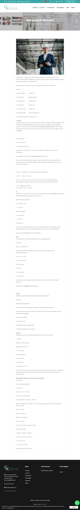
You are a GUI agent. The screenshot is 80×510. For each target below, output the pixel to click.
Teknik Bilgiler (60, 7)
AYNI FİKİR (44, 504)
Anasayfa (35, 7)
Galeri (67, 7)
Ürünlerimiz (27, 480)
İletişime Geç (70, 1)
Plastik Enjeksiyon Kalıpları (47, 470)
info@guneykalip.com (24, 1)
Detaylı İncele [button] (10, 508)
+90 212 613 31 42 (12, 1)
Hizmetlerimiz (51, 7)
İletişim (73, 7)
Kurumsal (42, 7)
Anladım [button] (74, 507)
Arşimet (61, 472)
